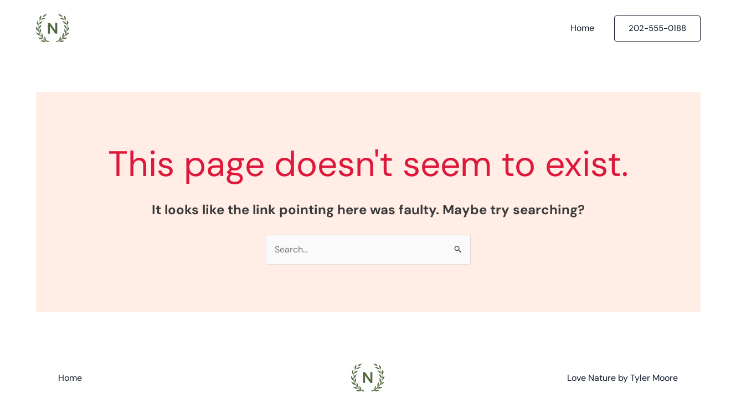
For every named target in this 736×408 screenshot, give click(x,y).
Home (582, 28)
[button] (657, 29)
